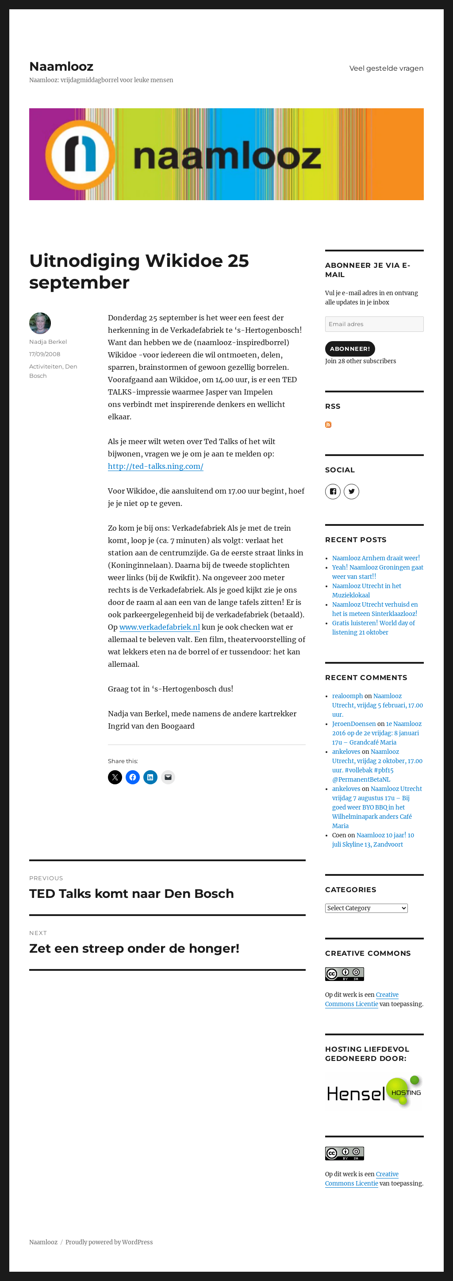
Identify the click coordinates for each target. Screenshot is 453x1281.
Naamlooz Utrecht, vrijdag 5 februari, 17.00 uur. (377, 705)
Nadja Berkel (48, 341)
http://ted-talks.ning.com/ (155, 466)
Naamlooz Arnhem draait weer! (376, 558)
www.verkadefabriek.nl (159, 627)
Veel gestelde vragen (386, 68)
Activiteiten (45, 366)
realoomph (347, 696)
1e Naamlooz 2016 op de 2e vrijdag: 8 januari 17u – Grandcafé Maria (377, 733)
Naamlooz (61, 66)
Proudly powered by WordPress (109, 1242)
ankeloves (346, 752)
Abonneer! (350, 348)
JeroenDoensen (354, 724)
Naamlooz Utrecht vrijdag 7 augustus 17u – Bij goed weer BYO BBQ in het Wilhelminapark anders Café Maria (377, 807)
